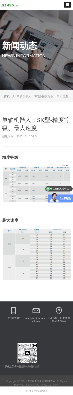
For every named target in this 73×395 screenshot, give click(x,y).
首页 (7, 96)
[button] (67, 5)
